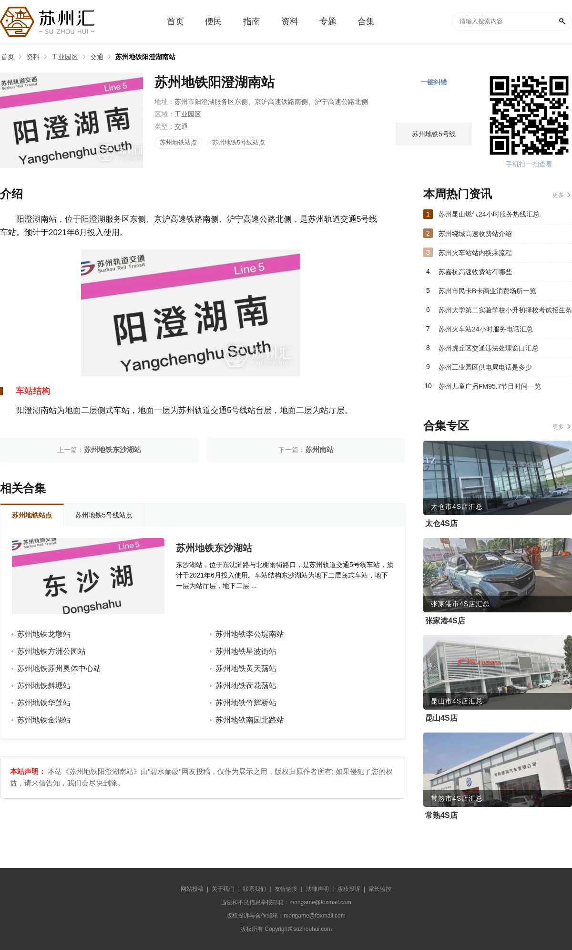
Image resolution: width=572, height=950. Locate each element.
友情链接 (286, 889)
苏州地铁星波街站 (245, 651)
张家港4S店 (445, 621)
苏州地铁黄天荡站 (245, 668)
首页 (7, 57)
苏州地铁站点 (178, 142)
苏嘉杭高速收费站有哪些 (475, 272)
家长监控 (379, 889)
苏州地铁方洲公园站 (51, 651)
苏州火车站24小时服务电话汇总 (486, 329)
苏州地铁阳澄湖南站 (145, 57)
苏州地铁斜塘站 (44, 686)
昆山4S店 (441, 718)
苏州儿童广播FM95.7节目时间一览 (490, 386)
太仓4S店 (441, 523)
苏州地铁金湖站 (44, 720)
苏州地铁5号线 (434, 134)
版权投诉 (348, 889)
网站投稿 (192, 889)
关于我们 (223, 889)
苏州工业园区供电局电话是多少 (485, 367)
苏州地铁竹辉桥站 (245, 703)
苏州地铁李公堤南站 (249, 634)
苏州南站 (319, 449)
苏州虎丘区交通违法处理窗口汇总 (489, 348)
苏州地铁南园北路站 (249, 720)
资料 (33, 57)
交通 (96, 57)
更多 (558, 195)
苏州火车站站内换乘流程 (475, 253)
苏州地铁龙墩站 (44, 634)
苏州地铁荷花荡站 (245, 686)
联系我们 (254, 889)
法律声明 (317, 889)
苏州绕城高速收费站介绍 (475, 234)
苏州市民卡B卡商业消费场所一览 (487, 291)
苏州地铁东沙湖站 (112, 449)
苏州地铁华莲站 (44, 703)
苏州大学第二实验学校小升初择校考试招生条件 (505, 313)
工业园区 (64, 57)
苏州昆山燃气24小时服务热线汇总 (489, 214)
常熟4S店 (441, 815)
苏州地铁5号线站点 (238, 142)
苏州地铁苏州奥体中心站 (59, 668)
